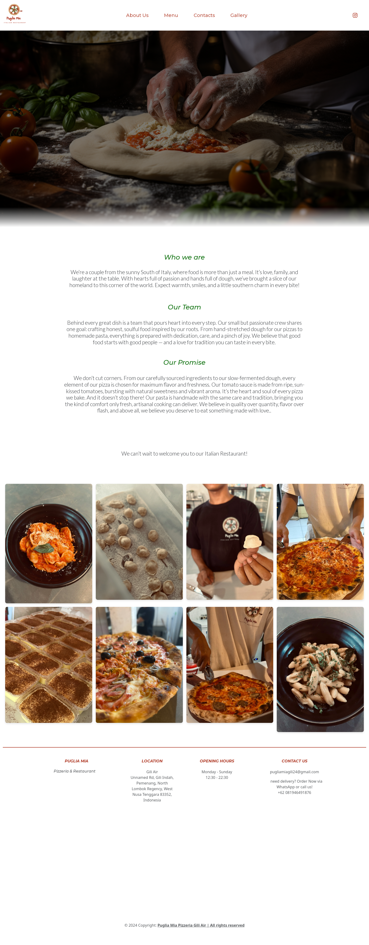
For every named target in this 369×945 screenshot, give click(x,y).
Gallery (238, 15)
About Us (137, 15)
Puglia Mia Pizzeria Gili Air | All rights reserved (201, 925)
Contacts (204, 15)
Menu (171, 15)
